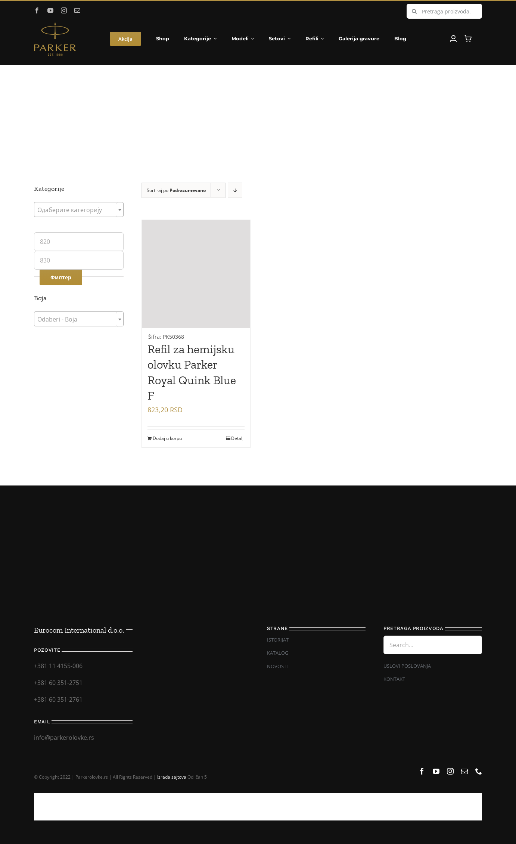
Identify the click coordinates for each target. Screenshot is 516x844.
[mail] (77, 10)
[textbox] (78, 209)
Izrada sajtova (171, 777)
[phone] (478, 771)
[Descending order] (235, 190)
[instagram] (64, 10)
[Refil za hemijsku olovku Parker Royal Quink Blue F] (196, 281)
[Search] (414, 11)
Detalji (238, 438)
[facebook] (37, 10)
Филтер (60, 277)
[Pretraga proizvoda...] (444, 11)
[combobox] (79, 209)
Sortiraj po (176, 190)
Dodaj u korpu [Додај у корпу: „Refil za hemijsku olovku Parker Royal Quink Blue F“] (167, 438)
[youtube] (50, 10)
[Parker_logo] (55, 25)
